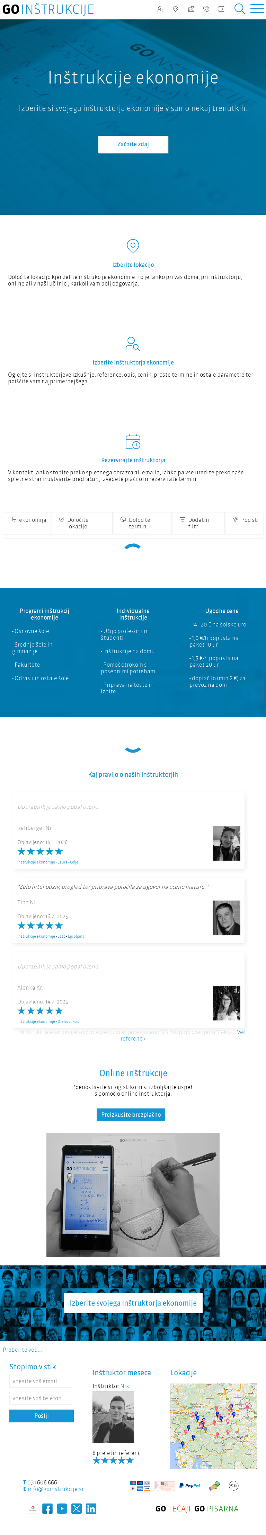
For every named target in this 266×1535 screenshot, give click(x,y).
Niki (125, 1386)
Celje (74, 862)
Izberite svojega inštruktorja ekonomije (133, 1303)
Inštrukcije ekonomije (36, 862)
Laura (62, 862)
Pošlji (41, 1416)
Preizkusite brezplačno (131, 1115)
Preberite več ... (22, 1350)
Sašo (61, 936)
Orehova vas (68, 1021)
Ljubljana (76, 936)
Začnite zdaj (133, 144)
